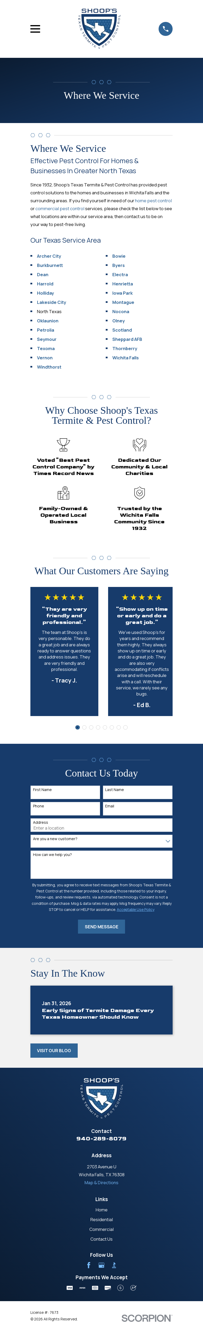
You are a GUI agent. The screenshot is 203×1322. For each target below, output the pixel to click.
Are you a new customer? (55, 839)
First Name (42, 790)
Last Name (114, 790)
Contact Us (101, 1239)
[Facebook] (89, 1265)
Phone (38, 806)
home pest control (153, 200)
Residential (101, 1219)
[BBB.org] (114, 1265)
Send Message (101, 927)
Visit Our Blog (54, 1050)
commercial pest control (59, 208)
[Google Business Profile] (101, 1265)
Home (102, 1210)
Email (109, 806)
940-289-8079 (101, 1138)
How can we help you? (52, 855)
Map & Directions (101, 1182)
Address (40, 822)
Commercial (101, 1229)
